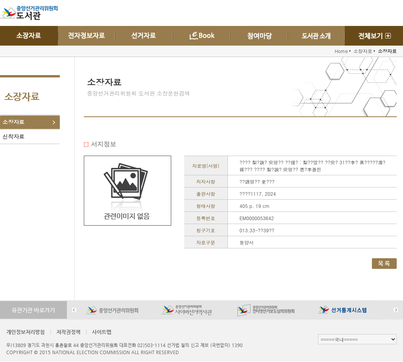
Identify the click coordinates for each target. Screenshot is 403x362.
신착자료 (13, 136)
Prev (74, 310)
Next (395, 310)
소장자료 (13, 122)
